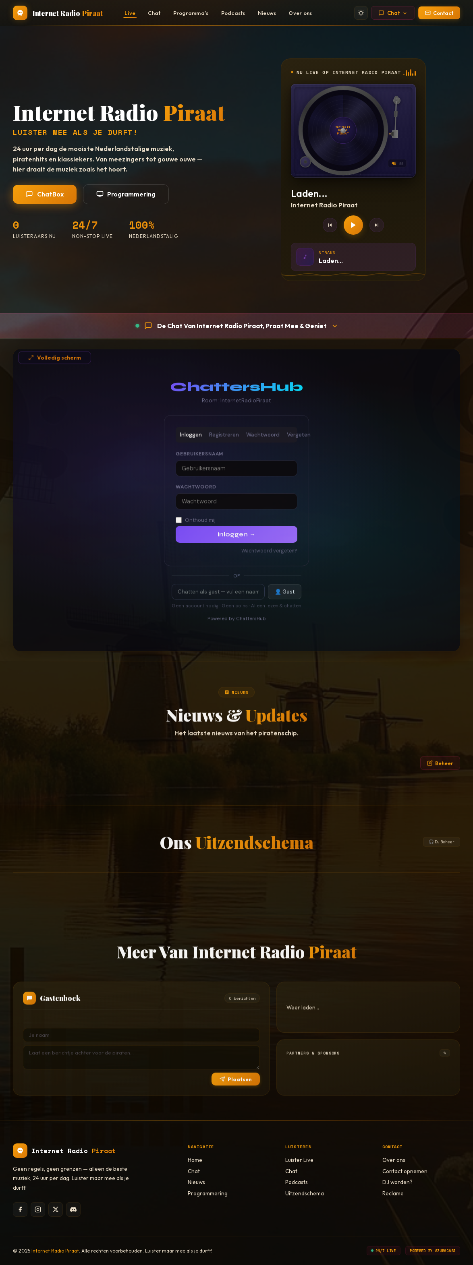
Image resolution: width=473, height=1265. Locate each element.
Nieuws (267, 13)
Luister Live (299, 1160)
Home (195, 1160)
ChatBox (45, 194)
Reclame (393, 1193)
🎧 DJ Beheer (441, 849)
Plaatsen (236, 1087)
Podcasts (233, 13)
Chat (154, 13)
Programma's (191, 13)
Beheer (440, 771)
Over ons (300, 13)
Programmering (126, 194)
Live (129, 13)
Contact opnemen (404, 1171)
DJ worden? (397, 1182)
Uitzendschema (304, 1193)
